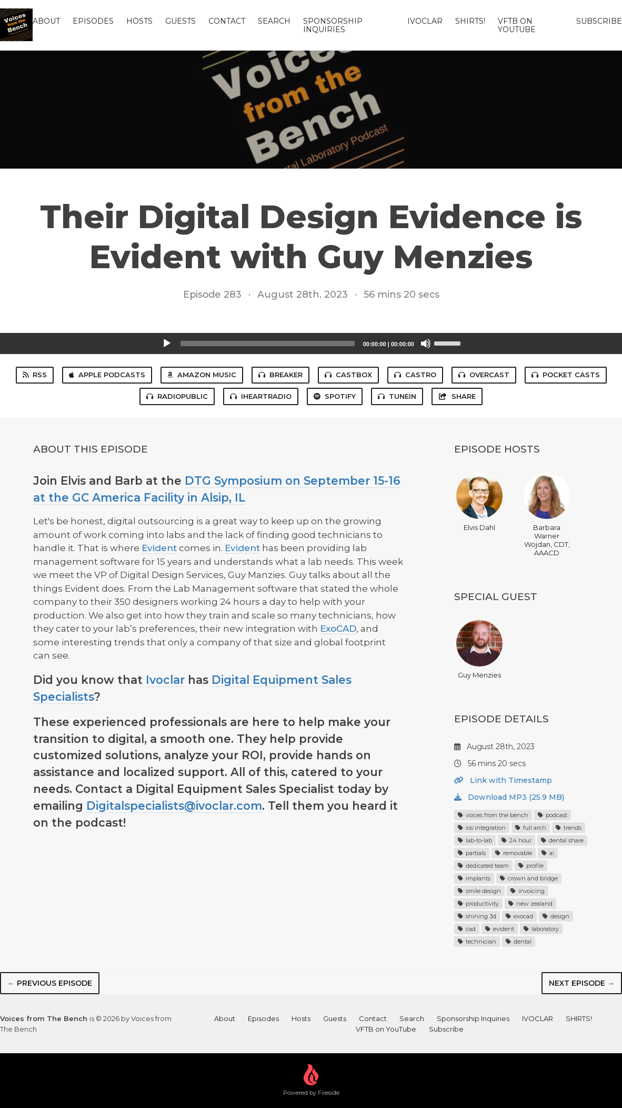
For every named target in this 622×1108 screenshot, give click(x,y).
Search (274, 21)
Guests (180, 21)
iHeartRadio (261, 396)
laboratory (541, 929)
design (556, 916)
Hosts (139, 21)
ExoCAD (338, 628)
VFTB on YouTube (517, 25)
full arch (530, 827)
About (46, 21)
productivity (478, 903)
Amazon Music (201, 374)
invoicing (527, 891)
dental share (562, 840)
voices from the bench (493, 815)
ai (547, 853)
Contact (226, 21)
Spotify (335, 396)
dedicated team (483, 865)
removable (513, 853)
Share (456, 396)
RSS (35, 374)
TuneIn (397, 396)
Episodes (93, 21)
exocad (519, 916)
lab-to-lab (475, 840)
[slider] (267, 343)
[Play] (167, 343)
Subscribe (599, 21)
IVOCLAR (425, 21)
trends (568, 827)
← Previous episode (49, 983)
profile (531, 865)
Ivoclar (165, 680)
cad (467, 929)
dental (518, 941)
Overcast (483, 374)
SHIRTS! (470, 21)
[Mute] (425, 343)
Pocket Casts (565, 374)
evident (499, 929)
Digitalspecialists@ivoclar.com (174, 805)
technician (477, 941)
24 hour (516, 840)
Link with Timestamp (503, 780)
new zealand (530, 903)
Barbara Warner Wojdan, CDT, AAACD (547, 515)
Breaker (280, 374)
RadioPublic (177, 396)
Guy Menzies (479, 649)
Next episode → (582, 983)
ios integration (482, 827)
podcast (552, 815)
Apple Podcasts (107, 374)
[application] (311, 343)
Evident (159, 548)
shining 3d (477, 916)
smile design (479, 891)
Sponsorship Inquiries (333, 25)
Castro (415, 374)
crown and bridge (529, 878)
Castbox (348, 374)
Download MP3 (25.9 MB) (509, 797)
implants (474, 878)
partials (472, 853)
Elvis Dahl (479, 502)
